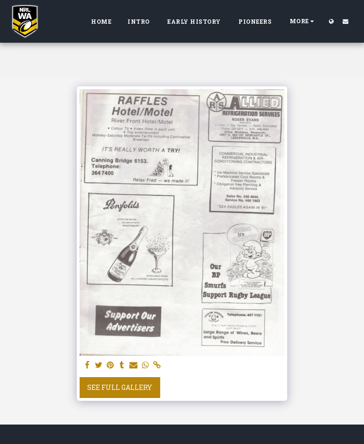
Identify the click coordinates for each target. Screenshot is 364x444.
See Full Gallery (119, 387)
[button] (345, 21)
